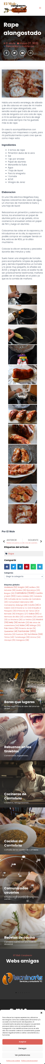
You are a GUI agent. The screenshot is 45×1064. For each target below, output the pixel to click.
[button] (41, 1013)
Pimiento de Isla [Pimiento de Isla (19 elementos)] (27, 628)
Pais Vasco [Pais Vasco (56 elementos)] (11, 628)
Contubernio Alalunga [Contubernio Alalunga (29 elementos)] (15, 605)
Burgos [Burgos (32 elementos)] (9, 593)
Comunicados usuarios (16, 890)
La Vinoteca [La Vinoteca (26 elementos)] (15, 619)
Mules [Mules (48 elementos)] (24, 625)
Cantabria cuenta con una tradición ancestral (20, 943)
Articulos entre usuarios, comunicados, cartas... (21, 898)
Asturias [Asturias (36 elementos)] (10, 590)
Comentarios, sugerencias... (16, 755)
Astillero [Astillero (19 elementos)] (34, 587)
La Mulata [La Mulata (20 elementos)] (30, 616)
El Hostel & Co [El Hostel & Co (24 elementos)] (23, 608)
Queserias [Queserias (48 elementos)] (11, 631)
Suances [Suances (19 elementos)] (21, 634)
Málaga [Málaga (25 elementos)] (35, 625)
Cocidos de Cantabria (13, 843)
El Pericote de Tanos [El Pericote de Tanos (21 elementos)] (27, 611)
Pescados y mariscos (20, 46)
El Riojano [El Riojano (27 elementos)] (22, 614)
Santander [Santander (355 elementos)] (27, 631)
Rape (11, 553)
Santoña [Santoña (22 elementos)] (10, 634)
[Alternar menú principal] (40, 7)
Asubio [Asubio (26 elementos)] (21, 590)
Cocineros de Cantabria (15, 796)
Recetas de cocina (19, 937)
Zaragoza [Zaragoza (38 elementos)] (22, 640)
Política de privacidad (29, 1061)
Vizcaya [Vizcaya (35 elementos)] (10, 640)
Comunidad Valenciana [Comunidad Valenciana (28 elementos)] (20, 602)
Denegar (22, 1048)
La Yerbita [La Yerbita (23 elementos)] (29, 619)
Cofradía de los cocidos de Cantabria (21, 849)
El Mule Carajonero (22, 955)
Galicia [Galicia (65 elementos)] (34, 613)
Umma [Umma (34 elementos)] (35, 637)
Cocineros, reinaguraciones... (17, 802)
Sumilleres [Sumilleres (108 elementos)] (35, 634)
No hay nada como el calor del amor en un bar (21, 707)
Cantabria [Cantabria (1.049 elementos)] (25, 593)
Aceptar (22, 1041)
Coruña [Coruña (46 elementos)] (33, 605)
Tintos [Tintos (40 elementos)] (9, 637)
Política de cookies (13, 1061)
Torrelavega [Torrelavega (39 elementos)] (22, 637)
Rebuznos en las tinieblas (17, 749)
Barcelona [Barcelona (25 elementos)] (33, 590)
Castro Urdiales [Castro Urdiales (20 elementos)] (24, 596)
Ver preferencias (22, 1055)
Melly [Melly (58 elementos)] (13, 622)
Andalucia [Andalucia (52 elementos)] (10, 587)
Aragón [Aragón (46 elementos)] (23, 587)
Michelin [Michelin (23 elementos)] (23, 622)
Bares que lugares (19, 702)
